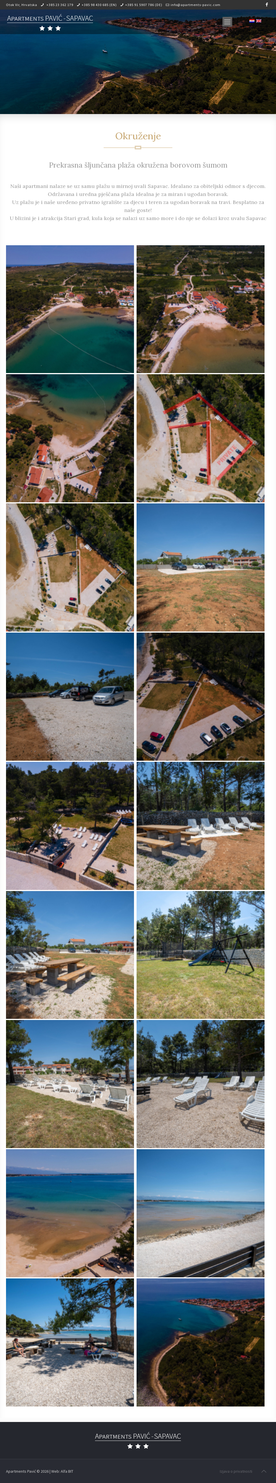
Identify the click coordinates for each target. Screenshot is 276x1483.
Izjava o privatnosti (236, 1471)
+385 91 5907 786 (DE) (143, 5)
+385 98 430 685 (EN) (99, 5)
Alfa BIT (67, 1471)
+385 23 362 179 (59, 5)
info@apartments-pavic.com (195, 5)
